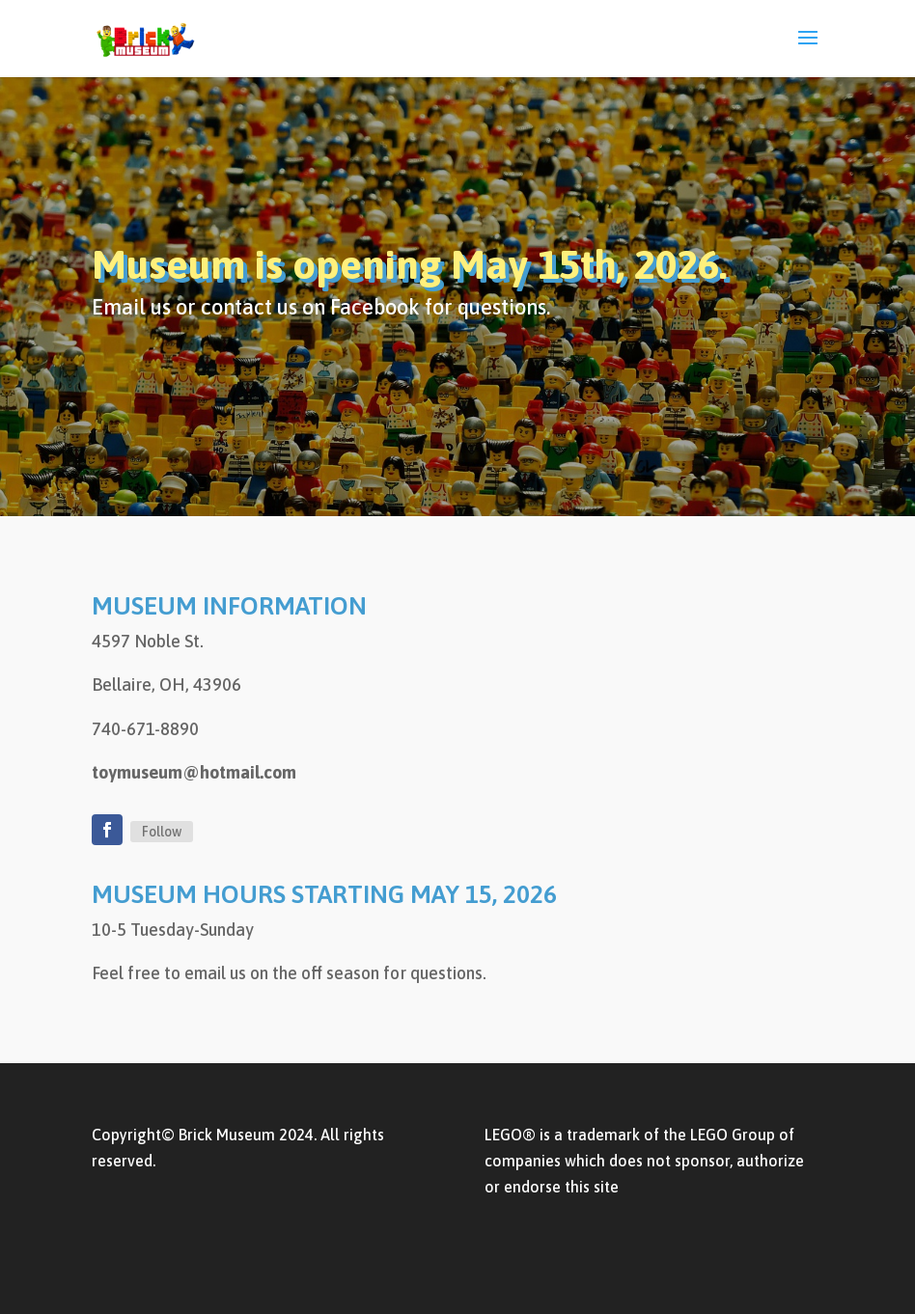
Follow (161, 831)
